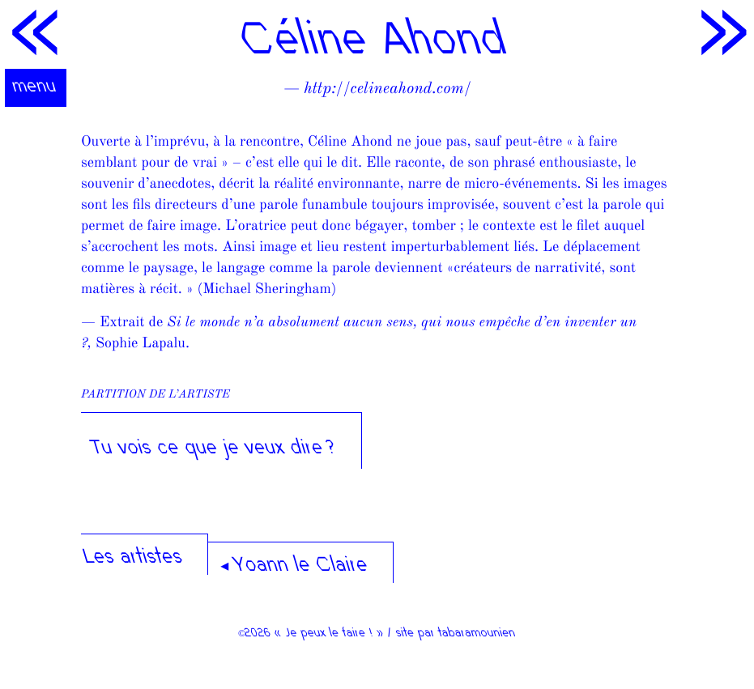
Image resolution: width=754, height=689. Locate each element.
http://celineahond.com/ (387, 89)
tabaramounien (477, 634)
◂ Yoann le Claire (294, 567)
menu (36, 87)
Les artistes (134, 559)
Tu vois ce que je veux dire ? (215, 448)
